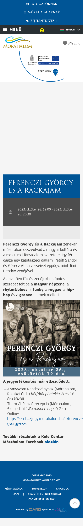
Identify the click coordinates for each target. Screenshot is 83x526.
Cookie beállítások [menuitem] (41, 499)
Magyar (70, 30)
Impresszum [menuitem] (40, 488)
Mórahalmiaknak (41, 12)
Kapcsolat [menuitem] (63, 488)
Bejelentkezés (41, 21)
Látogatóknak (41, 4)
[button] (75, 503)
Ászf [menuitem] (16, 494)
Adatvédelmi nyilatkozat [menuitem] (44, 494)
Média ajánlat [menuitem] (14, 488)
